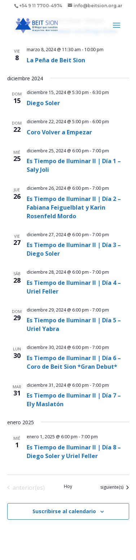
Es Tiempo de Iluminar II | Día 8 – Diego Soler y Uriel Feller (74, 451)
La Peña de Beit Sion (56, 60)
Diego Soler (43, 103)
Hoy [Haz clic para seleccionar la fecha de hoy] (68, 486)
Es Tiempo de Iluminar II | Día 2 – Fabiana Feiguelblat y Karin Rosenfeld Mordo (74, 207)
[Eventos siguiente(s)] (114, 488)
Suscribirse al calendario (64, 511)
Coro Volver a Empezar (59, 132)
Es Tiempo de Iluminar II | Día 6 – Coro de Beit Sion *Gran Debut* (74, 362)
